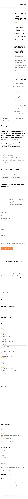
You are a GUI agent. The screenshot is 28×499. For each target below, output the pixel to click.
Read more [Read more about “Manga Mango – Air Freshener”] (5, 283)
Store (2, 452)
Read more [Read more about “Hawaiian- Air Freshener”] (13, 283)
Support (3, 455)
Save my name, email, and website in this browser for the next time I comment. (13, 244)
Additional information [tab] (19, 118)
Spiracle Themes (20, 496)
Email (3, 235)
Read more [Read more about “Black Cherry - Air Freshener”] (21, 283)
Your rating (4, 218)
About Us (3, 450)
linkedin (22, 485)
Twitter (10, 485)
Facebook (4, 485)
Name (3, 229)
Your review (4, 220)
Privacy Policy (4, 457)
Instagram (16, 485)
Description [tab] (6, 118)
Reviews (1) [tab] (6, 121)
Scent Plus (21, 113)
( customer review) (19, 24)
